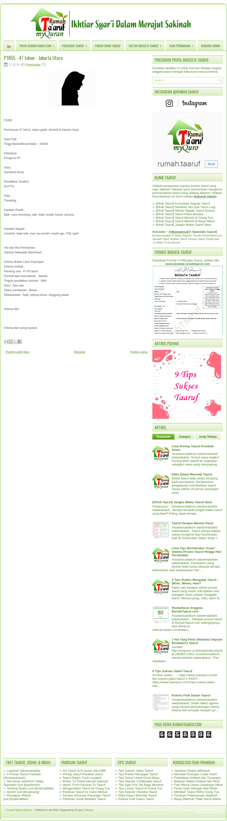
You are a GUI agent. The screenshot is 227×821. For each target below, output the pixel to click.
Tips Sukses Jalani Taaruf (135, 770)
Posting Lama (138, 352)
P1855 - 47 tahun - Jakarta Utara (33, 57)
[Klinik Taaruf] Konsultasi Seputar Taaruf (183, 203)
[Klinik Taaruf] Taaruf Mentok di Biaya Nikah (185, 221)
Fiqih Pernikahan (182, 44)
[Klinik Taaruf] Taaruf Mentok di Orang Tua (184, 217)
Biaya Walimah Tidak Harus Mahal (197, 799)
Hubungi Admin (210, 45)
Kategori (185, 436)
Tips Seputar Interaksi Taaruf (137, 792)
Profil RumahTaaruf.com (38, 44)
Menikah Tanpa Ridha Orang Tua (196, 792)
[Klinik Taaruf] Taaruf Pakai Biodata (179, 214)
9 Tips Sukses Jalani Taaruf (172, 671)
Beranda (79, 352)
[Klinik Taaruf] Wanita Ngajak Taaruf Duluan (185, 210)
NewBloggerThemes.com (210, 812)
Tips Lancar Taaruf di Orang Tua (140, 788)
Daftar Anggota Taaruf (147, 44)
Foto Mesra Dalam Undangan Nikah (198, 785)
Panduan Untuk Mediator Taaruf (84, 799)
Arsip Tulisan (208, 436)
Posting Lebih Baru (17, 352)
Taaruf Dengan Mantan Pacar (193, 523)
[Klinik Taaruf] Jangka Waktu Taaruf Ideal (183, 224)
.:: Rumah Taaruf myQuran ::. (19, 810)
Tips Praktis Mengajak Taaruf (138, 774)
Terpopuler (163, 436)
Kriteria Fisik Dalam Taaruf (191, 695)
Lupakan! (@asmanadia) (24, 770)
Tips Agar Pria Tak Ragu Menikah (140, 785)
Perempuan (33, 64)
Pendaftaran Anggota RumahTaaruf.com (187, 609)
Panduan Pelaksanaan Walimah (196, 795)
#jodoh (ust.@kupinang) (23, 792)
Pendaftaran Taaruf (108, 45)
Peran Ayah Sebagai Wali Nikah (196, 788)
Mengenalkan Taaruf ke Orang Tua (86, 788)
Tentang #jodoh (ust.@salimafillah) (30, 788)
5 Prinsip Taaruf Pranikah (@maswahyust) (22, 775)
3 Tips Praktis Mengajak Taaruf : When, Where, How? (195, 581)
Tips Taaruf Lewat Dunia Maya (138, 777)
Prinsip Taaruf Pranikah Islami (83, 774)
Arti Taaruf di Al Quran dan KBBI (84, 770)
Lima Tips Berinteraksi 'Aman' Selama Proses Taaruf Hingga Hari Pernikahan (196, 551)
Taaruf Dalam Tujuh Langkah (81, 777)
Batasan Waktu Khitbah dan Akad (197, 781)
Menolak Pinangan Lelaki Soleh (195, 774)
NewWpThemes (151, 810)
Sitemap (89, 810)
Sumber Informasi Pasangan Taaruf (87, 795)
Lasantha (186, 810)
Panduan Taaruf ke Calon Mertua (85, 792)
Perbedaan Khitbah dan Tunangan (197, 777)
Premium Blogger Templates (208, 810)
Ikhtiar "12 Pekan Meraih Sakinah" (86, 781)
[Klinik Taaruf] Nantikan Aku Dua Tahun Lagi (185, 207)
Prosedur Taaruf (76, 44)
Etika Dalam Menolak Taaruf (192, 474)
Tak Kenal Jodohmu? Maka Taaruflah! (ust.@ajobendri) (23, 783)
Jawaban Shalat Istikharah (192, 770)
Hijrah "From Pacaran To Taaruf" (84, 785)
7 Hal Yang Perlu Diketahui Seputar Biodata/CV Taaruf (197, 641)
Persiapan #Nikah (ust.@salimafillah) (17, 797)
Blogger (79, 810)
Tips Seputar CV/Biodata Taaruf (139, 781)
